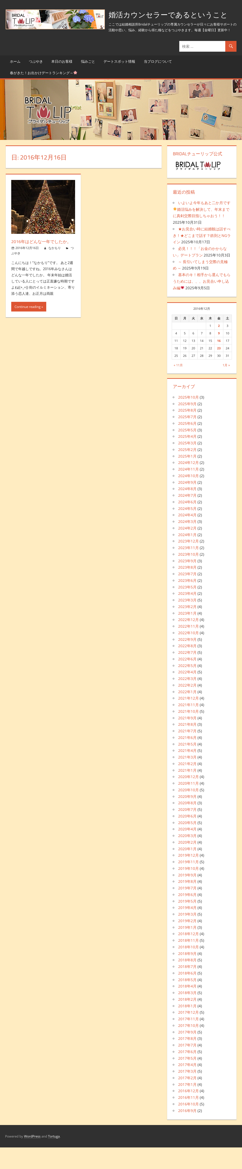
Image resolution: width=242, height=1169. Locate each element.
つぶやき (36, 83)
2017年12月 (188, 1034)
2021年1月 (187, 791)
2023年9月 (187, 582)
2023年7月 (187, 595)
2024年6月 (187, 523)
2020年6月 (187, 837)
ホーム (15, 83)
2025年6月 (187, 444)
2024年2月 (187, 549)
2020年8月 (187, 824)
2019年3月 (187, 935)
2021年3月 (187, 778)
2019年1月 (187, 948)
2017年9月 (187, 1053)
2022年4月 (187, 693)
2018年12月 (188, 955)
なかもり (54, 269)
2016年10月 (188, 1125)
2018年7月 (187, 988)
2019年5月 (187, 922)
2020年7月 (187, 831)
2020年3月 (187, 857)
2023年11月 (188, 569)
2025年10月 (188, 418)
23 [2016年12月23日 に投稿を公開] (219, 370)
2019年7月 (187, 909)
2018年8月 (187, 981)
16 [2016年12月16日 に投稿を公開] (219, 362)
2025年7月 (187, 438)
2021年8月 (187, 746)
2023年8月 (187, 589)
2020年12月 (188, 798)
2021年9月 (187, 739)
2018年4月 (187, 1007)
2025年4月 (187, 458)
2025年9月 (187, 425)
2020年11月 (188, 805)
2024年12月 (188, 484)
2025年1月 (187, 477)
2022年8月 (187, 667)
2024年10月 (188, 497)
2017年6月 (187, 1073)
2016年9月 (187, 1132)
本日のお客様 (61, 83)
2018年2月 (187, 1020)
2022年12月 (188, 641)
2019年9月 (187, 896)
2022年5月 (187, 687)
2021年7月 (187, 752)
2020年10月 (188, 811)
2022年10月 (188, 654)
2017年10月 (188, 1047)
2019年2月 (187, 942)
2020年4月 (187, 850)
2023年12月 (188, 562)
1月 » (226, 387)
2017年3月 (187, 1093)
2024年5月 (187, 530)
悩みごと (88, 83)
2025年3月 (187, 464)
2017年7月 (187, 1066)
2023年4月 (187, 615)
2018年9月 (187, 975)
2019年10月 (188, 889)
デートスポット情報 (119, 83)
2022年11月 (188, 647)
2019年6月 (187, 916)
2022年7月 (187, 674)
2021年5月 (187, 765)
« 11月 (178, 387)
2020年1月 (187, 870)
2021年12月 (188, 719)
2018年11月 (188, 962)
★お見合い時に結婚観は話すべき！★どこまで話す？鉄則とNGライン (202, 257)
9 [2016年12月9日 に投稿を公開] (219, 355)
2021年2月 (187, 785)
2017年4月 (187, 1086)
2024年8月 (187, 510)
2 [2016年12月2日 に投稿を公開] (219, 347)
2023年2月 (187, 628)
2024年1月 (187, 556)
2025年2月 (187, 471)
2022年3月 (187, 700)
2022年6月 (187, 680)
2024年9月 (187, 503)
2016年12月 (188, 1112)
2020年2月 (187, 863)
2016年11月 (188, 1119)
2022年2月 (187, 706)
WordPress (32, 1158)
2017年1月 (187, 1106)
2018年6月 (187, 994)
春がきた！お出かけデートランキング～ (43, 94)
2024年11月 (188, 490)
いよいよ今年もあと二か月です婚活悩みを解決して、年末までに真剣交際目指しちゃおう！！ (202, 231)
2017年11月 (188, 1040)
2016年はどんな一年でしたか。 (42, 263)
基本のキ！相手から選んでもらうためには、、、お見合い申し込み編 (202, 303)
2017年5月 (187, 1079)
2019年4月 (187, 929)
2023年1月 (187, 634)
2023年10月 (188, 575)
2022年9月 (187, 660)
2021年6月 (187, 759)
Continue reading (28, 328)
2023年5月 (187, 608)
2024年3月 (187, 543)
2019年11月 (188, 883)
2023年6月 (187, 602)
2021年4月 (187, 772)
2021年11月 (188, 726)
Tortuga (54, 1158)
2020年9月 (187, 818)
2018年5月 (187, 1001)
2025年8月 (187, 431)
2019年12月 (188, 876)
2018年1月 (187, 1027)
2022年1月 (187, 713)
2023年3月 (187, 621)
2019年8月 (187, 903)
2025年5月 (187, 451)
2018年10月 (188, 968)
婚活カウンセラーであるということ (70, 36)
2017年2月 (187, 1099)
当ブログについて (158, 83)
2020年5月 (187, 844)
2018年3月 (187, 1014)
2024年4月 (187, 536)
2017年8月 (187, 1060)
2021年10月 (188, 732)
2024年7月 (187, 517)
